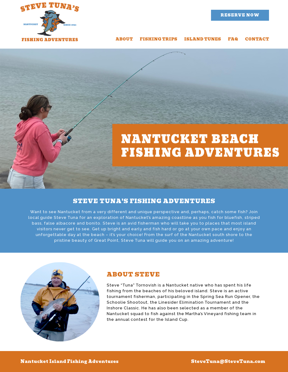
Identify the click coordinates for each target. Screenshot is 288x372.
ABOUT (124, 39)
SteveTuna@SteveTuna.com (228, 361)
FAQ (233, 39)
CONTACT (257, 39)
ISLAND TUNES (202, 39)
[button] (240, 15)
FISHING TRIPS (158, 39)
